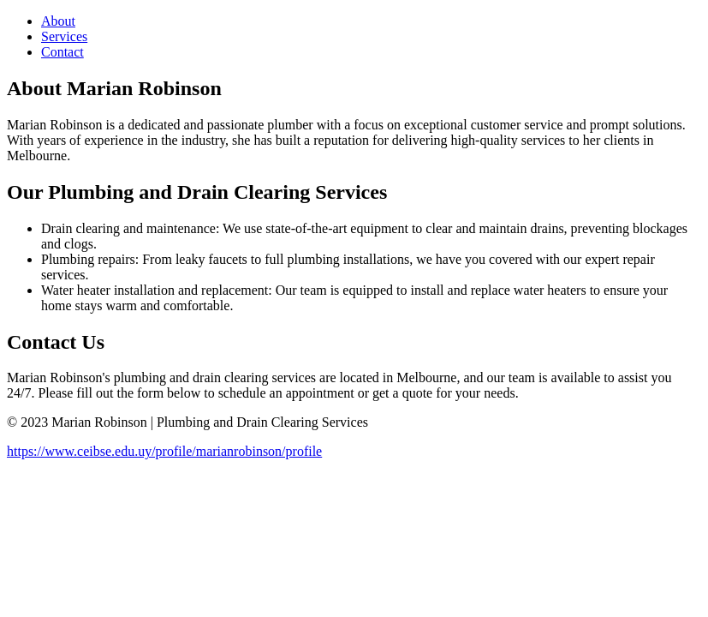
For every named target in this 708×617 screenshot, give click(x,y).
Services (64, 36)
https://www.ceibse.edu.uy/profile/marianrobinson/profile (164, 451)
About (58, 21)
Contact (62, 52)
